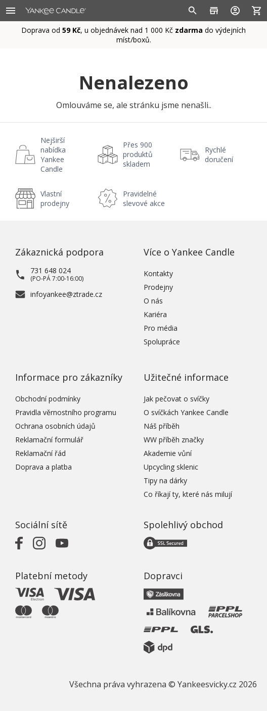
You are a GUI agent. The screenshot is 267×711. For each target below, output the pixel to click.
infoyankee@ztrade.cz (66, 294)
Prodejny (158, 287)
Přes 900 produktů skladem (138, 154)
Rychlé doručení (219, 154)
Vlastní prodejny (54, 198)
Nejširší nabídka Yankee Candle (53, 154)
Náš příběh (162, 426)
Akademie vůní (168, 453)
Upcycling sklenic (171, 467)
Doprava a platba (43, 467)
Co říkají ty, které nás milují (188, 494)
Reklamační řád (40, 453)
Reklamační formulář (49, 439)
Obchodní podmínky (47, 398)
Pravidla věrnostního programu (65, 412)
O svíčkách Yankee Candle (186, 412)
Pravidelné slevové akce (144, 198)
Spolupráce (162, 341)
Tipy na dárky (165, 480)
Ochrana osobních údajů (55, 426)
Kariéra (155, 314)
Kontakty (158, 273)
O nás (153, 301)
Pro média (160, 328)
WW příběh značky (174, 439)
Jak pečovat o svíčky (176, 398)
